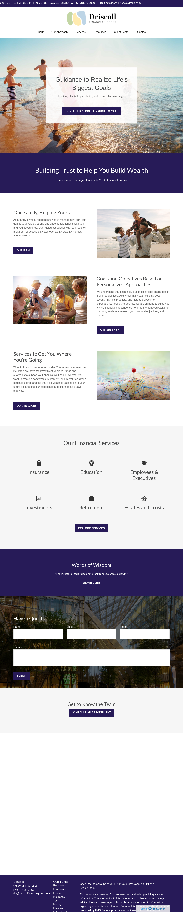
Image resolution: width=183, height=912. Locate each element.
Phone (123, 626)
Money (57, 904)
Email (70, 626)
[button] (40, 32)
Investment (59, 889)
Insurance (59, 897)
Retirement (59, 885)
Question (18, 647)
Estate (57, 893)
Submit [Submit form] (22, 675)
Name (17, 626)
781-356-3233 (86, 3)
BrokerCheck (87, 888)
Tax (55, 900)
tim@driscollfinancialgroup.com (120, 3)
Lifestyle (58, 908)
